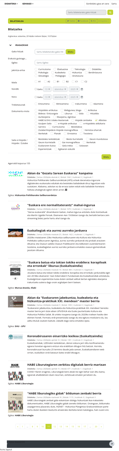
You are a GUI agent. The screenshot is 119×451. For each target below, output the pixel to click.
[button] (73, 3)
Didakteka (31, 177)
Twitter (71, 21)
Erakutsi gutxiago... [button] (17, 58)
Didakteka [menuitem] (10, 3)
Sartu (114, 3)
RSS (93, 21)
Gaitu (39, 89)
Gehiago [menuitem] (27, 3)
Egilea (14, 62)
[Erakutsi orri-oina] (111, 443)
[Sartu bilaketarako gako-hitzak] (86, 12)
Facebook (83, 21)
